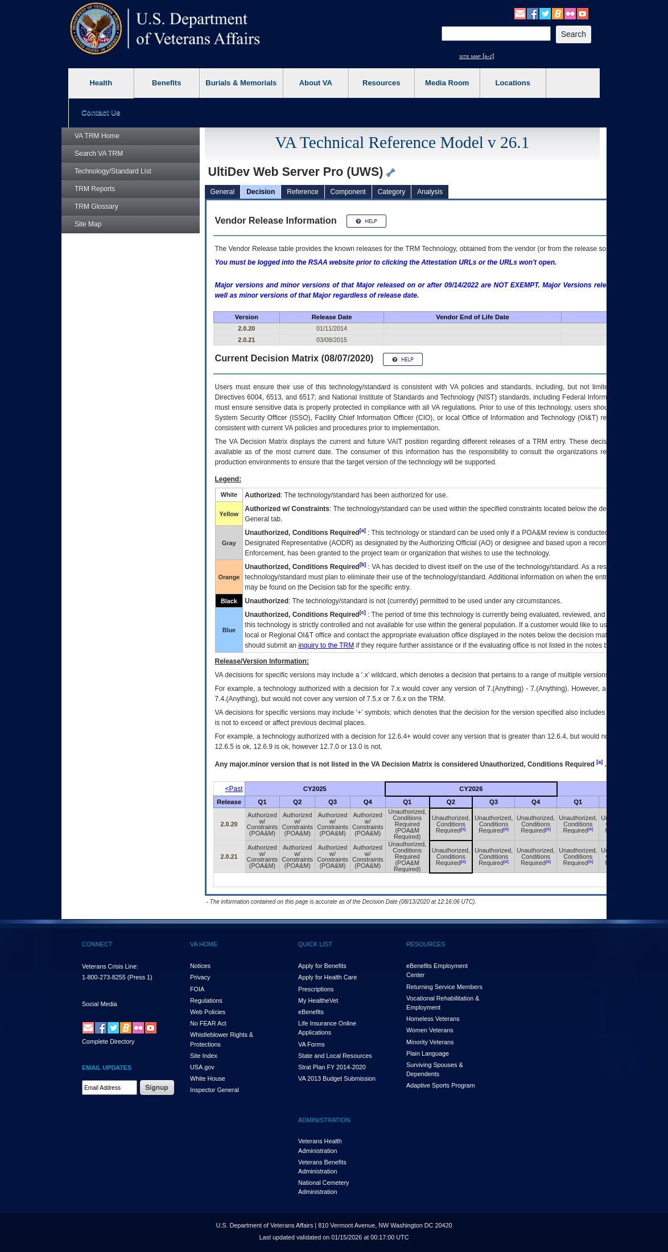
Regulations (206, 1000)
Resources (381, 83)
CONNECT (97, 944)
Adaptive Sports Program (440, 1085)
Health (100, 83)
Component (348, 192)
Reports (95, 189)
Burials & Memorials (241, 83)
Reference (302, 192)
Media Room (447, 83)
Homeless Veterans (433, 1018)
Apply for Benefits (322, 965)
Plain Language (427, 1053)
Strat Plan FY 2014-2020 (332, 1067)
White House (207, 1078)
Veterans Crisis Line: (110, 966)
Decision (260, 192)
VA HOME (203, 944)
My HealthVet (318, 1000)
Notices (200, 965)
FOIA (197, 989)
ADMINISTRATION (324, 1120)
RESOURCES (425, 944)
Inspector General (214, 1089)
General (223, 192)
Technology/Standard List (113, 171)
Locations (513, 83)
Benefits (166, 83)
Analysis (430, 192)
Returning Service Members (444, 986)
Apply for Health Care (327, 977)
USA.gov (202, 1067)
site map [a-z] (476, 55)
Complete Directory (108, 1041)
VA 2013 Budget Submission (337, 1078)
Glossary (96, 207)
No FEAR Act (208, 1023)
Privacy (200, 977)
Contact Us (101, 112)
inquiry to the (326, 645)
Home (97, 136)
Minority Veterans (429, 1042)
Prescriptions (315, 989)
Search (99, 154)
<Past (234, 789)
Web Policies (207, 1011)
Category (392, 192)
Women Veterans (429, 1030)
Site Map (88, 224)
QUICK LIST (315, 944)
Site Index (203, 1055)
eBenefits (311, 1011)
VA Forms (311, 1044)
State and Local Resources (335, 1055)
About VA (315, 83)
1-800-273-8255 (104, 977)
